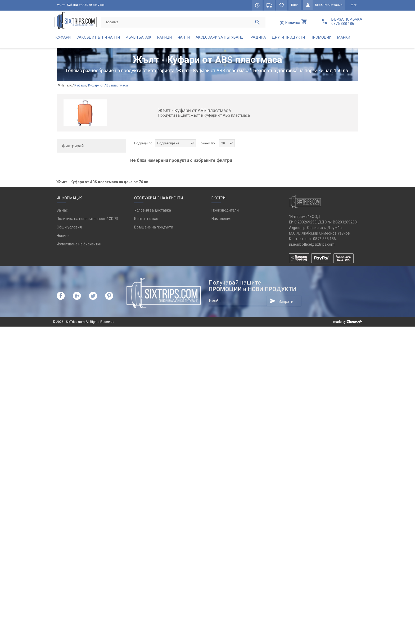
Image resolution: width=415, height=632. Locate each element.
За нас (62, 516)
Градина (257, 38)
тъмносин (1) (75, 268)
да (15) (70, 283)
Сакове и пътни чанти (98, 38)
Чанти (184, 38)
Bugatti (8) (73, 177)
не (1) (69, 292)
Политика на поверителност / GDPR (87, 524)
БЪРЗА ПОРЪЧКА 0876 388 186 (346, 21)
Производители (225, 516)
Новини (63, 541)
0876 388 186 (324, 544)
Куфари (63, 38)
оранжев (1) (74, 233)
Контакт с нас (146, 524)
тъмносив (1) (75, 259)
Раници (164, 38)
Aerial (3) (72, 168)
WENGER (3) (74, 203)
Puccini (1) (73, 194)
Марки (343, 38)
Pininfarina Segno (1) (82, 186)
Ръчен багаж (138, 38)
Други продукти (288, 38)
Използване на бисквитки (79, 549)
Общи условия (69, 532)
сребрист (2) (75, 250)
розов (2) (72, 242)
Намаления (221, 524)
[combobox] (175, 145)
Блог (293, 5)
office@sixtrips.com (318, 549)
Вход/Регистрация (328, 5)
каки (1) (71, 224)
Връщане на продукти (153, 532)
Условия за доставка (152, 516)
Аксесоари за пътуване (219, 38)
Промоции (321, 38)
